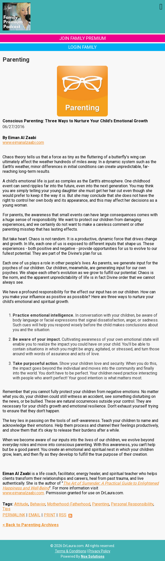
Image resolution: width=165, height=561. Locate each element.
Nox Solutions (92, 556)
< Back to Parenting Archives (31, 524)
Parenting (100, 504)
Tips (6, 508)
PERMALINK (14, 515)
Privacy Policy (99, 551)
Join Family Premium (82, 38)
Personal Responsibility (132, 504)
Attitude (21, 504)
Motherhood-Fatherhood (68, 504)
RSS (62, 515)
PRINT (49, 515)
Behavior (37, 504)
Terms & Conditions (70, 551)
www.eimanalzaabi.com (23, 142)
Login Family (82, 47)
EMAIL (34, 515)
